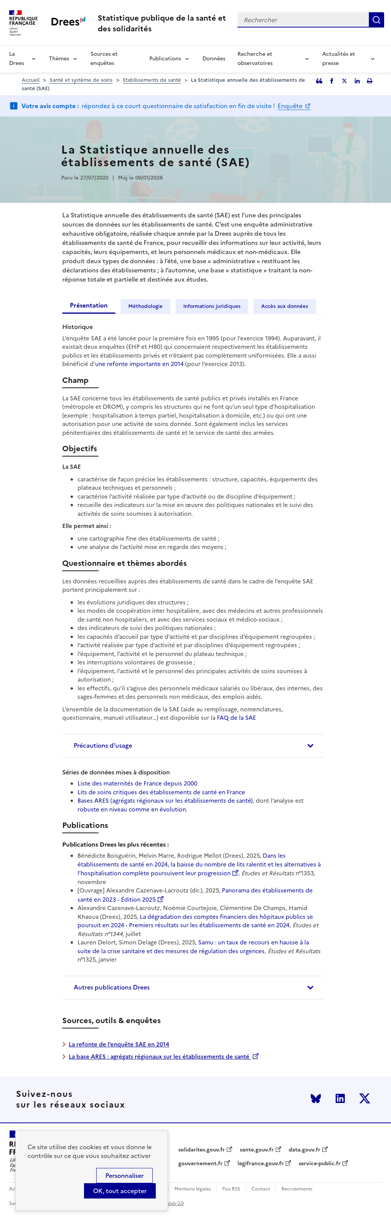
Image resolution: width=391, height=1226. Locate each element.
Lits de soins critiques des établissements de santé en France (161, 792)
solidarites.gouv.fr (201, 1150)
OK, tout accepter (120, 1190)
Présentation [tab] (89, 305)
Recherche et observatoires (255, 58)
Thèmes (59, 59)
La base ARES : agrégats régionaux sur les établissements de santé (160, 1056)
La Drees (16, 58)
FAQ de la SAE (236, 717)
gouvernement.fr (200, 1164)
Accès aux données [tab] (284, 306)
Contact (261, 1189)
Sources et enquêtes (104, 58)
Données (213, 59)
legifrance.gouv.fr (261, 1164)
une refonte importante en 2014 (139, 364)
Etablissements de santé (152, 80)
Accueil (30, 80)
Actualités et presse (338, 58)
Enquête (291, 105)
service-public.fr (320, 1164)
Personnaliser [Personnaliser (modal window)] (124, 1175)
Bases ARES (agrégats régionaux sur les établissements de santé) (165, 800)
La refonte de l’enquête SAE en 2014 (119, 1044)
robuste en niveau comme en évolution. (132, 809)
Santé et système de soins (81, 80)
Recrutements (296, 1189)
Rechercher (376, 20)
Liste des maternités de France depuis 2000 (137, 783)
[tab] (192, 745)
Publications (165, 59)
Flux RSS (231, 1189)
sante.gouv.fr (257, 1150)
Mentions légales (192, 1189)
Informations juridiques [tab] (212, 306)
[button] (192, 745)
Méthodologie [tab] (145, 306)
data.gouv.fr (304, 1150)
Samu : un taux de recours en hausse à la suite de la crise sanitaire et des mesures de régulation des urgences (193, 947)
